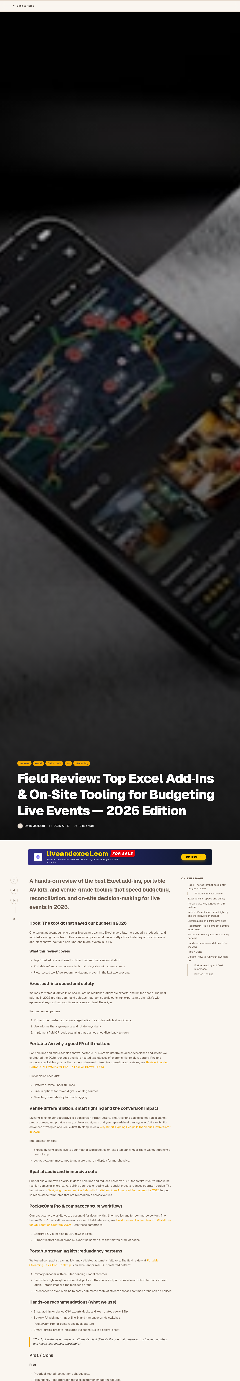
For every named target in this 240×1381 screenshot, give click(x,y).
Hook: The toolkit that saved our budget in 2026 (207, 886)
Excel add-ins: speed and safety (206, 898)
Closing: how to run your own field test (208, 958)
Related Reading (203, 974)
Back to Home (23, 5)
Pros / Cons (195, 951)
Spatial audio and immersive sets (207, 920)
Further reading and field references (208, 967)
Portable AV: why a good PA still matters (206, 905)
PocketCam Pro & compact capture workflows (208, 927)
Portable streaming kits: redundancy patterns (208, 936)
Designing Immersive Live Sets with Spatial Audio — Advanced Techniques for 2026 (103, 1190)
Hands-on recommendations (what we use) (208, 945)
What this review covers (208, 893)
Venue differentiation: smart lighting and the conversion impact (208, 914)
